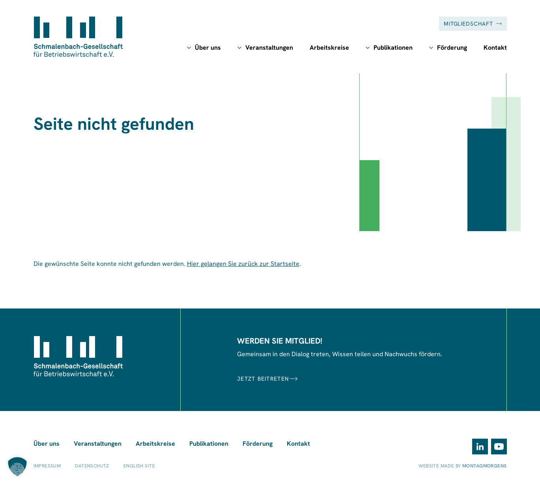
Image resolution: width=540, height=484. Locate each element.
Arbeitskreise (329, 47)
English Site (139, 466)
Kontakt (495, 47)
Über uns (208, 47)
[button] (17, 466)
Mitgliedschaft (473, 23)
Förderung (452, 47)
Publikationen (393, 47)
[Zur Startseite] (78, 37)
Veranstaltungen (269, 47)
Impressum (47, 466)
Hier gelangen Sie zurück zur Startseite (243, 264)
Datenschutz (92, 466)
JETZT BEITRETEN (267, 378)
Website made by (462, 466)
